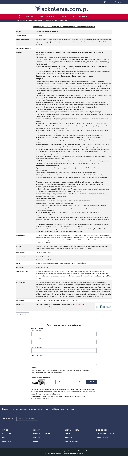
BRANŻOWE (69, 438)
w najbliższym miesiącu (57, 409)
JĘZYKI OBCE (6, 441)
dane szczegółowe (60, 20)
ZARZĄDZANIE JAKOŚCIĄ (105, 434)
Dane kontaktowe (37, 328)
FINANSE (5, 430)
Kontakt (64, 16)
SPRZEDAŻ (68, 434)
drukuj (23, 314)
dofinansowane (43, 409)
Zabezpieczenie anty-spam (40, 378)
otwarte (15, 409)
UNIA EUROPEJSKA (71, 441)
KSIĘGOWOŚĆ (38, 430)
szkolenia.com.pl (64, 9)
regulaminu (69, 451)
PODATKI (36, 438)
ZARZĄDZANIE (101, 430)
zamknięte (23, 409)
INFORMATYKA (7, 434)
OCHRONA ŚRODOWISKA (42, 434)
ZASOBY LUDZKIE (102, 438)
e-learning (32, 409)
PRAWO (36, 441)
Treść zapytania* (37, 356)
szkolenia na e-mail (81, 16)
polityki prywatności (83, 451)
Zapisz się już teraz (27, 419)
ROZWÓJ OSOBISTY (72, 430)
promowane (71, 409)
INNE (3, 438)
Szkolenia (30, 16)
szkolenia (47, 20)
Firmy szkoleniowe (47, 16)
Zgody (33, 368)
